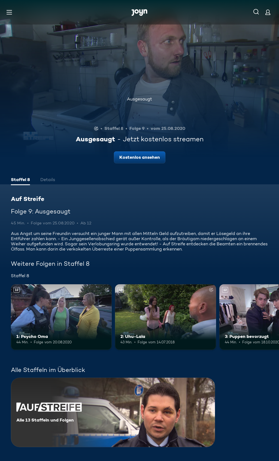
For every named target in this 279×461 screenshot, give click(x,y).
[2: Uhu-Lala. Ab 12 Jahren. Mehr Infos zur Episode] (165, 317)
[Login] (268, 12)
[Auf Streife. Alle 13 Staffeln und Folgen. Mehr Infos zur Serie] (113, 412)
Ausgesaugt (139, 99)
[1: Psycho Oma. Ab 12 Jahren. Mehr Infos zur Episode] (61, 317)
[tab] (20, 180)
